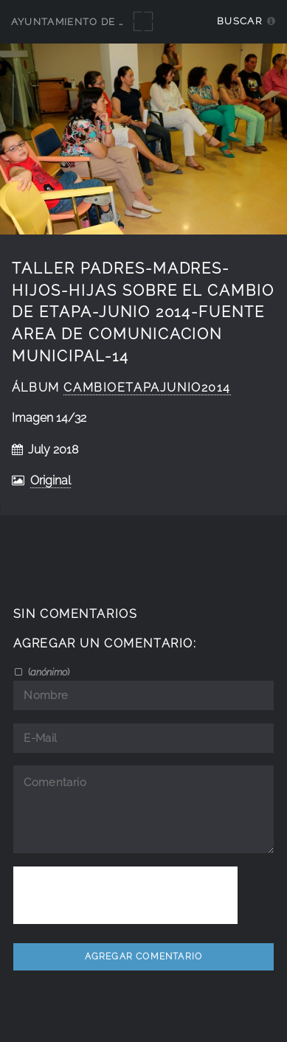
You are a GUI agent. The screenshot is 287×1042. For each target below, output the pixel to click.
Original (50, 480)
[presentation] (125, 895)
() (47, 672)
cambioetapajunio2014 (147, 388)
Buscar (239, 21)
